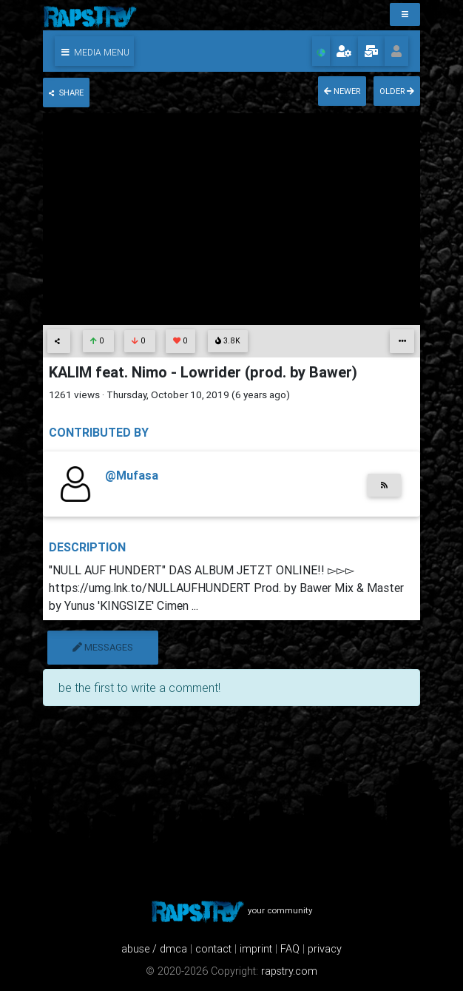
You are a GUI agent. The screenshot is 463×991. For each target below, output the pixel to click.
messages (102, 647)
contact (213, 948)
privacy (325, 948)
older (396, 91)
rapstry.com (289, 971)
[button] (94, 51)
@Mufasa (131, 475)
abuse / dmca (154, 948)
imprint (256, 948)
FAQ (290, 948)
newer (342, 91)
